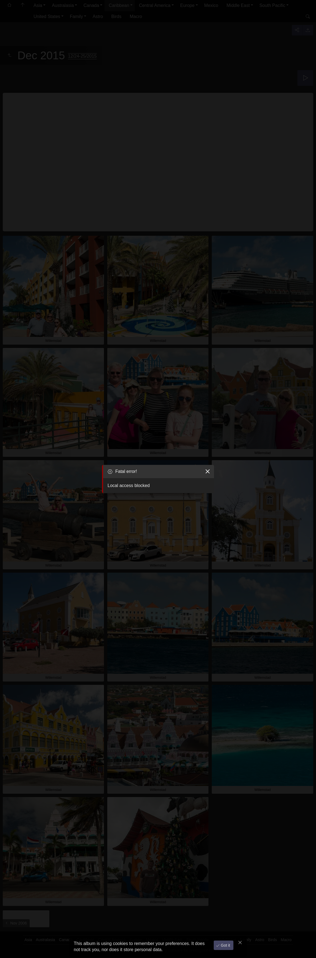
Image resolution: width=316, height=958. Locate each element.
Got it (225, 944)
